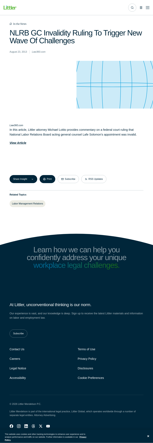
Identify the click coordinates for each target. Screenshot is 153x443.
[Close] (148, 437)
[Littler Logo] (10, 8)
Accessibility (18, 377)
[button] (11, 426)
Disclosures (85, 368)
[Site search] (132, 8)
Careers (15, 358)
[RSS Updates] (93, 179)
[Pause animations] (141, 8)
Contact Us (17, 349)
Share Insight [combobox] (20, 179)
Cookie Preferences (91, 377)
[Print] (47, 179)
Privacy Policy (87, 358)
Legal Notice (18, 368)
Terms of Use (86, 349)
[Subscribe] (68, 179)
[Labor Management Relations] (27, 203)
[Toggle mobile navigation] (147, 7)
